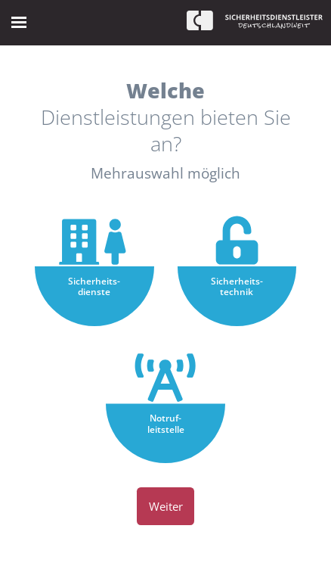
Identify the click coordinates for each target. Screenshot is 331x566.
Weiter (166, 506)
